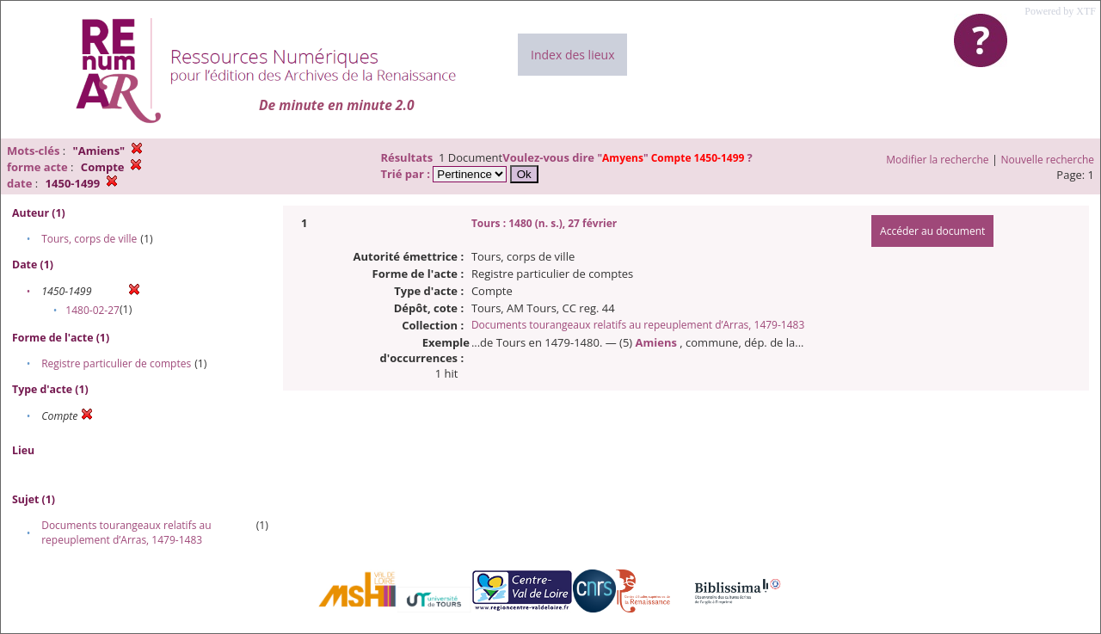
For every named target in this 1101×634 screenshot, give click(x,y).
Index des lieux (572, 54)
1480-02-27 (92, 310)
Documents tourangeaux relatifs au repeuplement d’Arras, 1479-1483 (126, 532)
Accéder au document (932, 231)
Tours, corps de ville (89, 238)
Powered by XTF (1060, 11)
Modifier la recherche (937, 159)
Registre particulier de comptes (116, 363)
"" (672, 158)
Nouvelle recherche (1048, 159)
